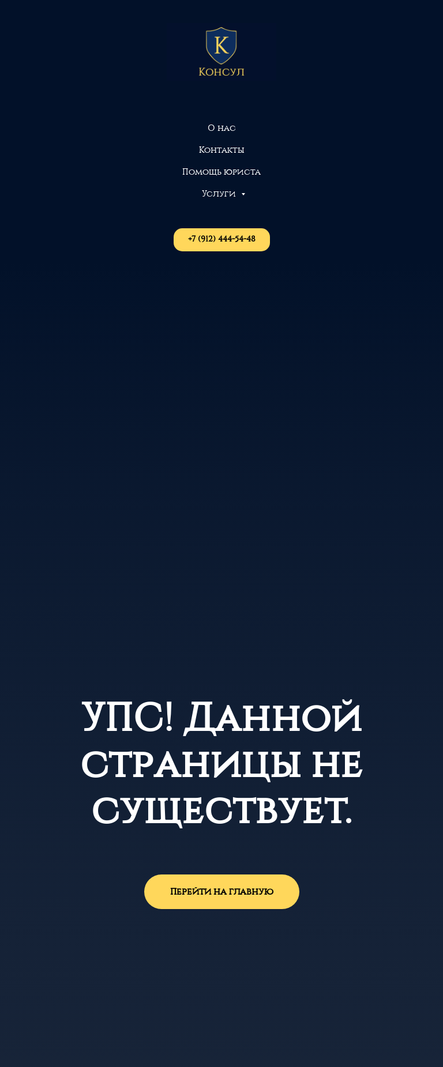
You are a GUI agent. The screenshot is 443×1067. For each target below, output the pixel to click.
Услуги (220, 194)
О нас (222, 128)
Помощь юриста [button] (221, 172)
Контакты (222, 150)
